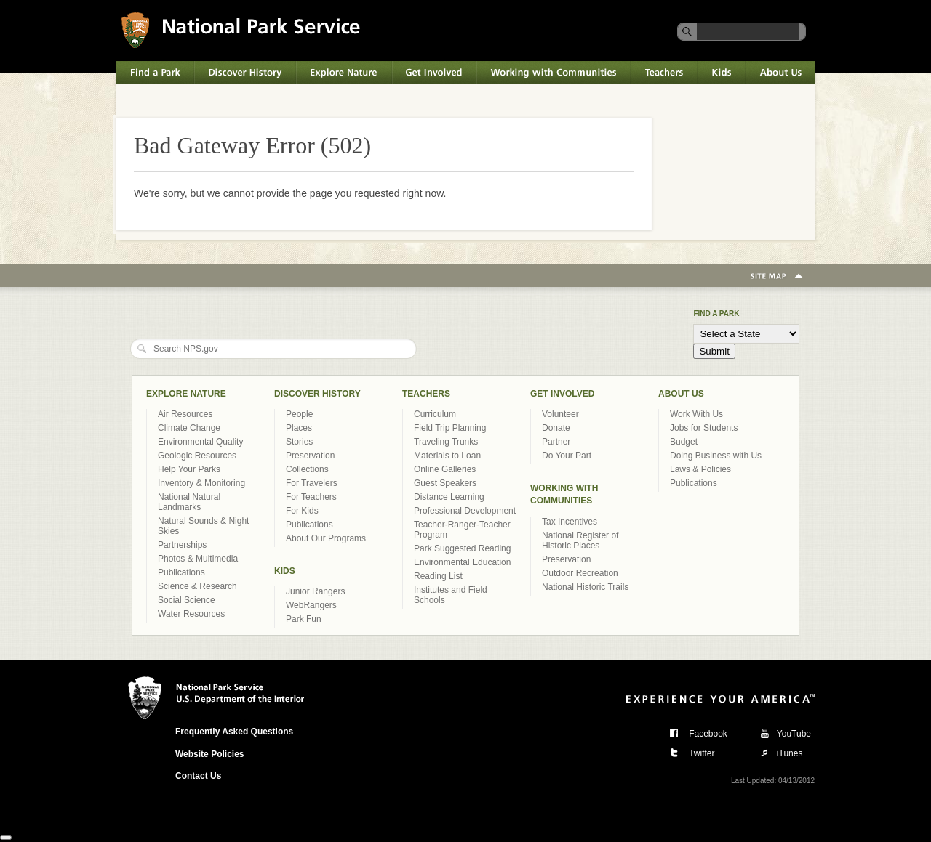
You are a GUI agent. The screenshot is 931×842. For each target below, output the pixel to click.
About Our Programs (326, 538)
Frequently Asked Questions (234, 731)
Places (299, 428)
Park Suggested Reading (462, 548)
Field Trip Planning (450, 428)
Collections (307, 469)
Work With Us (696, 414)
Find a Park (155, 72)
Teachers (664, 72)
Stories (299, 442)
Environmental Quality (200, 442)
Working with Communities (553, 72)
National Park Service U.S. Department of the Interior (240, 29)
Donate (556, 428)
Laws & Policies (700, 469)
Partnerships (182, 545)
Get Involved (434, 72)
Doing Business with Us (716, 455)
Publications (181, 572)
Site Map (777, 276)
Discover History (245, 72)
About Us (780, 72)
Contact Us (198, 776)
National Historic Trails (585, 587)
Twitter (701, 753)
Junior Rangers (315, 591)
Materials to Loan (447, 455)
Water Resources (191, 614)
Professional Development (465, 511)
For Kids (302, 511)
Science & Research (197, 586)
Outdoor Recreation (580, 573)
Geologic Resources (197, 455)
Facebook (708, 734)
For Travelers (311, 483)
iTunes (790, 753)
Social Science (186, 600)
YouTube (794, 734)
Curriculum (435, 414)
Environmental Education (462, 562)
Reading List (438, 576)
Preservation (310, 455)
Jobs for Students (704, 428)
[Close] (6, 837)
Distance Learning (449, 497)
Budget (684, 442)
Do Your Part (566, 455)
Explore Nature (344, 72)
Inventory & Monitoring (201, 483)
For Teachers (311, 497)
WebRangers (311, 605)
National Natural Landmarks (189, 502)
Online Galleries (445, 469)
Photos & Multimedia (198, 559)
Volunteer (560, 414)
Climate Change (189, 428)
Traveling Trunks (446, 442)
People (299, 414)
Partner (556, 442)
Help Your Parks (189, 469)
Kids (722, 72)
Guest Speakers (445, 483)
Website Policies (209, 754)
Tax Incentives (569, 522)
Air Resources (185, 414)
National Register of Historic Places (580, 540)
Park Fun (303, 619)
